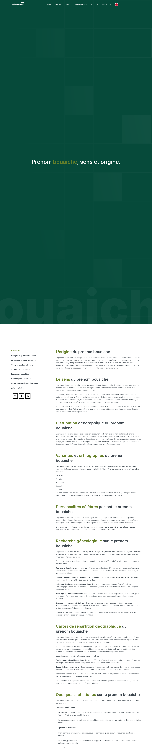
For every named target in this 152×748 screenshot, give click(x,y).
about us (94, 4)
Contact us (106, 4)
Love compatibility (80, 4)
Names (58, 4)
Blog (67, 4)
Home (48, 4)
